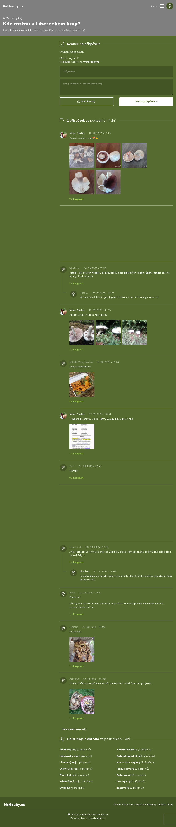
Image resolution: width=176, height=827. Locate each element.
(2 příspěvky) (134, 749)
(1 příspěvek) (76, 756)
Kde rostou (128, 804)
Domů (117, 804)
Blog (170, 804)
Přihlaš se (65, 61)
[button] (161, 6)
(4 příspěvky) (136, 762)
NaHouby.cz (13, 6)
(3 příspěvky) (136, 756)
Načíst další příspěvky (74, 729)
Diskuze (162, 804)
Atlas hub (141, 804)
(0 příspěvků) (75, 749)
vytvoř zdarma (91, 61)
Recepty (151, 804)
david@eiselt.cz (97, 818)
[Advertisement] (28, 92)
